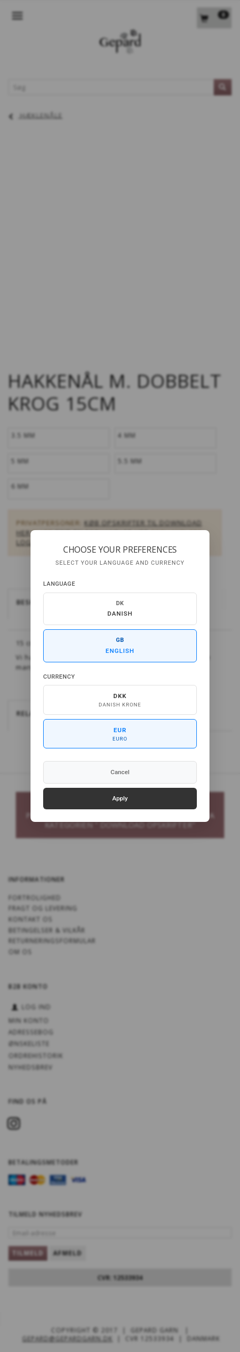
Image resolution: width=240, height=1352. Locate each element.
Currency (59, 676)
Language (59, 583)
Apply (120, 798)
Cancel (120, 772)
